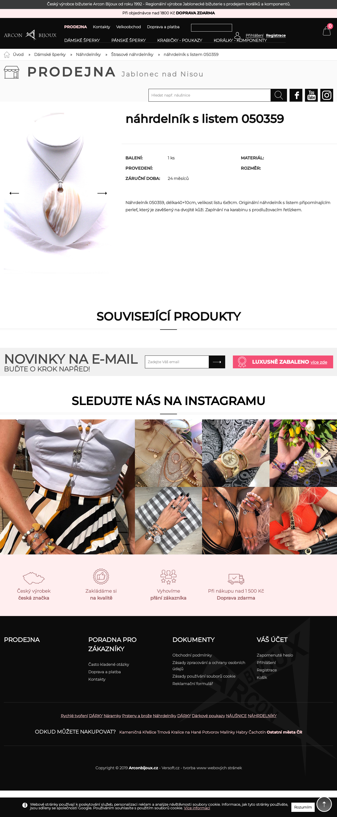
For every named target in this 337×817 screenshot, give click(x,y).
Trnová (163, 732)
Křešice (149, 732)
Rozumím (303, 807)
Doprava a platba (163, 26)
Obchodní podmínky (192, 655)
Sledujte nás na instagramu (168, 401)
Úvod (18, 54)
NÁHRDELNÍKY (262, 715)
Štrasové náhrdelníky (132, 54)
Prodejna (115, 72)
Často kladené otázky (108, 664)
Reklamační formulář (192, 683)
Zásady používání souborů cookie (203, 676)
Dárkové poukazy (208, 715)
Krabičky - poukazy (179, 41)
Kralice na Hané (186, 732)
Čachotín (257, 732)
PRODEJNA (75, 26)
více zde (319, 362)
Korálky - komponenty (240, 41)
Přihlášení (266, 662)
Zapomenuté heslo (275, 655)
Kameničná (130, 732)
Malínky (227, 732)
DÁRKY (96, 715)
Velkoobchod (128, 26)
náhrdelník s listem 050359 (191, 54)
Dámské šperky (82, 41)
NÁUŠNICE (236, 715)
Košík (262, 677)
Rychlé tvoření (74, 715)
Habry (241, 732)
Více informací (197, 808)
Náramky (112, 715)
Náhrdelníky (88, 54)
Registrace (276, 35)
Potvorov (210, 732)
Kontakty (101, 26)
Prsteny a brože (137, 715)
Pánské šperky (128, 41)
